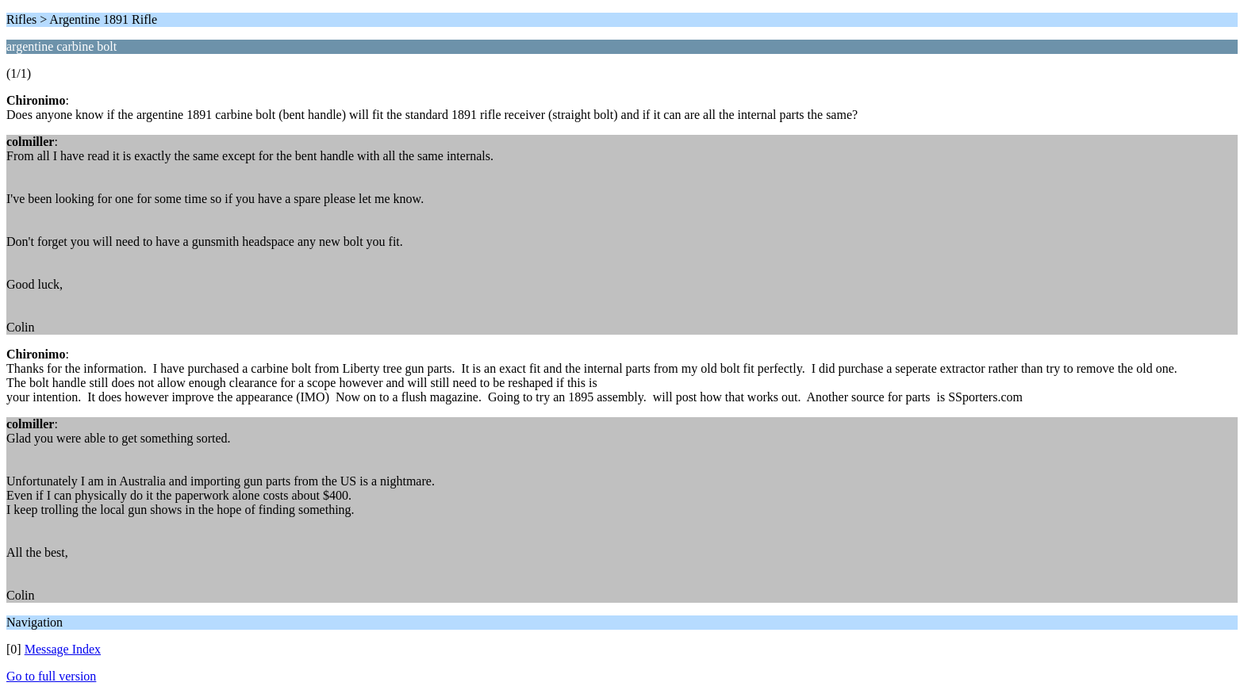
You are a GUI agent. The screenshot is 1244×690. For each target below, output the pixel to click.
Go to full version (51, 676)
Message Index (63, 649)
